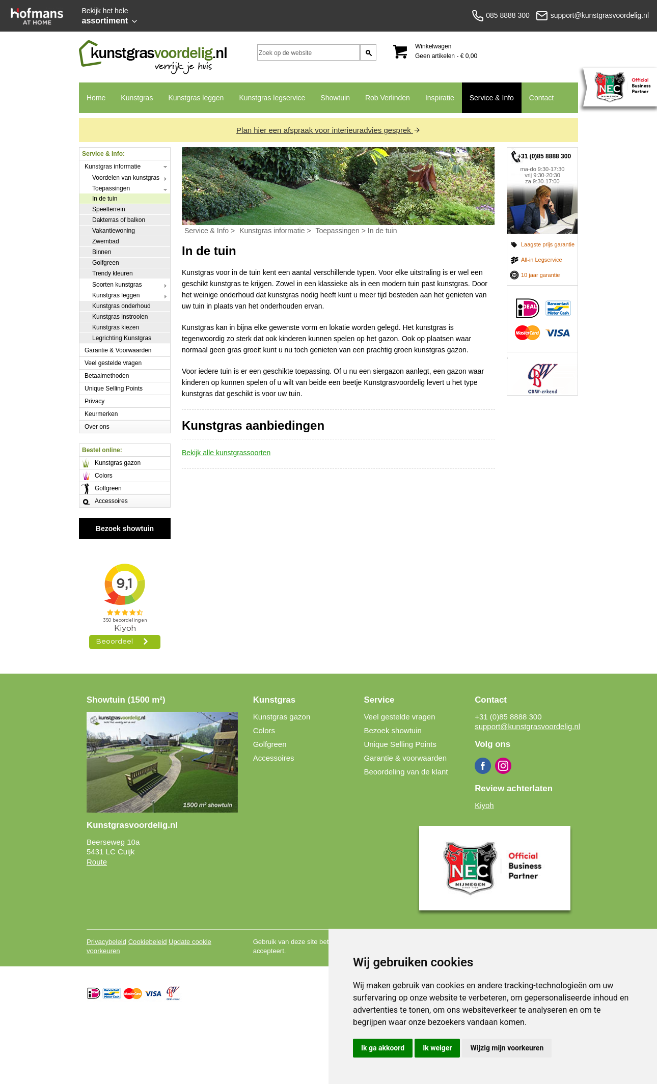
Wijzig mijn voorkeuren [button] (506, 1048)
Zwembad (105, 241)
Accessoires (111, 501)
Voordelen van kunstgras (125, 177)
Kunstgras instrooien (120, 316)
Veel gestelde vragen (113, 363)
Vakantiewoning (113, 230)
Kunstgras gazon (118, 462)
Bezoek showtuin (125, 528)
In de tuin (104, 198)
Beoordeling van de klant (406, 771)
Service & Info (488, 103)
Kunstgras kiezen (115, 327)
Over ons (97, 426)
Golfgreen (105, 262)
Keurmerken (101, 414)
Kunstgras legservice (272, 98)
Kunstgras (133, 103)
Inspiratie (439, 98)
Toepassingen (111, 188)
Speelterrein (108, 209)
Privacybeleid (106, 942)
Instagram (503, 766)
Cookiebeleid (147, 942)
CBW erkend (542, 373)
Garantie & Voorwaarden (118, 350)
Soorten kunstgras (117, 284)
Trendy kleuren (112, 273)
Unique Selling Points (114, 388)
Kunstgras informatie (113, 166)
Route (97, 861)
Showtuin (335, 98)
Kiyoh (484, 805)
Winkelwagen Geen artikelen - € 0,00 (446, 51)
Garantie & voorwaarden (405, 758)
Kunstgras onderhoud (121, 306)
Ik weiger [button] (437, 1048)
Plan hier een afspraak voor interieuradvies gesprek (328, 130)
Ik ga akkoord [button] (382, 1048)
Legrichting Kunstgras (121, 338)
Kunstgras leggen (196, 98)
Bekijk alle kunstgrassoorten (226, 453)
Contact (538, 103)
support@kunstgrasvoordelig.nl (527, 726)
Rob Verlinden (387, 98)
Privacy (94, 401)
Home (96, 98)
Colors (104, 475)
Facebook (483, 766)
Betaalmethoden (107, 375)
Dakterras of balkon (118, 220)
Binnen (101, 252)
